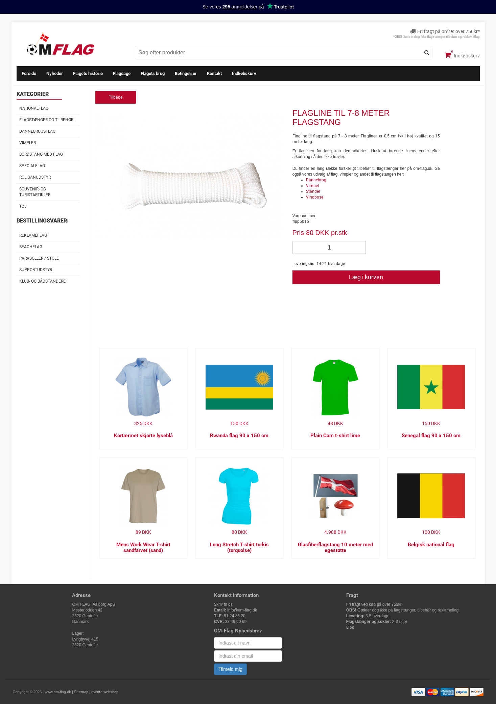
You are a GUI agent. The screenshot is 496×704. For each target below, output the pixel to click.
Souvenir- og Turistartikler (34, 192)
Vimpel (312, 185)
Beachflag (30, 246)
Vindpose (314, 197)
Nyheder (54, 73)
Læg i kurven (366, 277)
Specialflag (32, 165)
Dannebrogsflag (37, 131)
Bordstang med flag (41, 154)
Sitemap (81, 692)
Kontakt (214, 73)
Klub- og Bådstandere (42, 281)
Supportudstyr (35, 269)
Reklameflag (33, 235)
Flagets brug (153, 73)
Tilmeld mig (230, 669)
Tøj (23, 206)
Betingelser (186, 73)
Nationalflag (33, 108)
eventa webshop (104, 692)
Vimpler (27, 142)
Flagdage (122, 73)
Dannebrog (316, 180)
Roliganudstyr (35, 177)
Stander (313, 191)
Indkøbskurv (462, 55)
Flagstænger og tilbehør (46, 120)
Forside (29, 73)
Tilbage (115, 97)
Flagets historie (88, 73)
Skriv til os (223, 604)
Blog (350, 627)
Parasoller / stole (39, 258)
